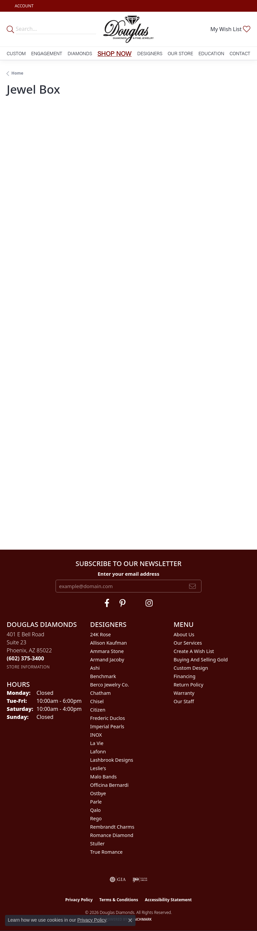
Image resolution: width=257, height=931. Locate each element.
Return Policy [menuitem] (188, 684)
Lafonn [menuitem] (98, 751)
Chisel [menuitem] (96, 701)
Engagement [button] (46, 53)
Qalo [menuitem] (95, 810)
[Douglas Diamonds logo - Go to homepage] (128, 29)
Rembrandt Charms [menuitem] (112, 827)
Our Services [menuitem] (188, 643)
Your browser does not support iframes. (128, 315)
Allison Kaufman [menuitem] (108, 643)
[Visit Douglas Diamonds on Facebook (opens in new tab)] (107, 603)
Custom (16, 53)
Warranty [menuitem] (184, 693)
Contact (240, 53)
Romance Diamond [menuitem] (111, 835)
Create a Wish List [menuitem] (194, 651)
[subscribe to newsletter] (192, 586)
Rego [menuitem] (96, 818)
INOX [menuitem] (96, 735)
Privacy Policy (79, 900)
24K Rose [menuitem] (100, 634)
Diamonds (80, 53)
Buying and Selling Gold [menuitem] (201, 659)
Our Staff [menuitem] (184, 701)
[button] (23, 6)
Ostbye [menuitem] (98, 793)
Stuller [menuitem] (97, 843)
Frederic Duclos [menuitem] (107, 718)
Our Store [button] (180, 53)
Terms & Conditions (118, 900)
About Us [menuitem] (184, 634)
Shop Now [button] (114, 53)
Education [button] (211, 53)
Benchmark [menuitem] (103, 676)
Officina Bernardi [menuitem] (109, 785)
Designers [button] (149, 53)
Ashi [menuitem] (95, 668)
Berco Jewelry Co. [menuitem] (109, 684)
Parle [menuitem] (96, 802)
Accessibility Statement (168, 900)
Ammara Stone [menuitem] (106, 651)
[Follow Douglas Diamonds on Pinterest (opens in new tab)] (122, 603)
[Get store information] (28, 667)
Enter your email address (129, 573)
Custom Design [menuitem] (191, 668)
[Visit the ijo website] (140, 879)
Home (17, 73)
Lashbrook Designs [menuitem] (111, 760)
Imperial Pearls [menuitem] (107, 726)
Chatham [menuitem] (100, 693)
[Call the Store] (25, 658)
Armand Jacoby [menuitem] (107, 659)
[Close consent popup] (130, 920)
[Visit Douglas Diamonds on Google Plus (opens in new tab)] (149, 603)
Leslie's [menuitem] (98, 768)
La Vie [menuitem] (96, 743)
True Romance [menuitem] (106, 852)
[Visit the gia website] (118, 879)
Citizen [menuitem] (97, 710)
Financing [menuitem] (184, 676)
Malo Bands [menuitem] (103, 776)
